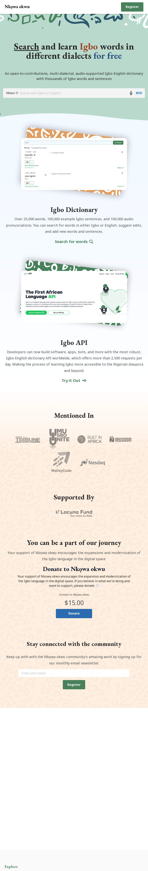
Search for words (74, 242)
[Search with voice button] (131, 93)
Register (132, 7)
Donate (74, 614)
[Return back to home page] (17, 7)
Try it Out (74, 381)
